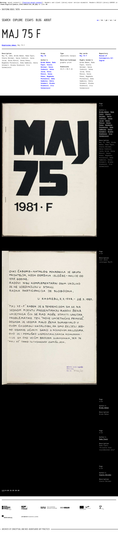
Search (6, 20)
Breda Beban (45, 62)
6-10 (7, 490)
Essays (29, 20)
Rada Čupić (103, 439)
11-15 (12, 490)
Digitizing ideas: (9, 45)
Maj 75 (43, 56)
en (98, 20)
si (111, 20)
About (47, 20)
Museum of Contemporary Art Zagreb (106, 58)
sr (115, 20)
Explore (18, 20)
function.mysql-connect (32, 3)
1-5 (3, 490)
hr (102, 20)
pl (106, 20)
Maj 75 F (83, 56)
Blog (38, 20)
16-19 (17, 490)
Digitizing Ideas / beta (11, 9)
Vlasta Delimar (105, 475)
